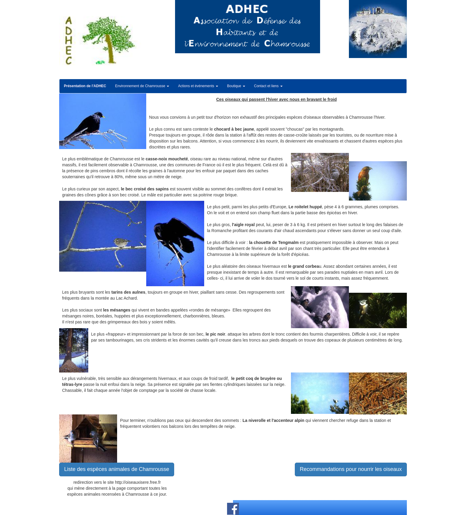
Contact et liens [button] (268, 86)
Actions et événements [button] (198, 86)
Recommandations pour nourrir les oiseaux (351, 469)
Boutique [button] (236, 86)
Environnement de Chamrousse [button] (142, 86)
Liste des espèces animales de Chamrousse (116, 469)
